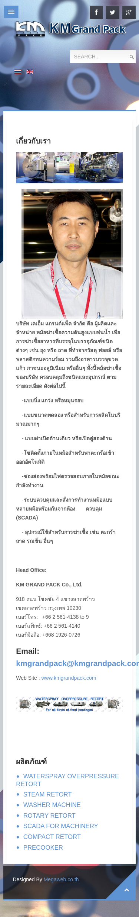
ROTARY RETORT (49, 815)
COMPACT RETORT (52, 836)
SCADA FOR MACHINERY (60, 826)
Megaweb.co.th (61, 879)
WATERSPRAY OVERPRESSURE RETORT (67, 780)
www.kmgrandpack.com (69, 678)
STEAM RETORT (47, 794)
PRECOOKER (43, 847)
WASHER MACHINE (52, 804)
